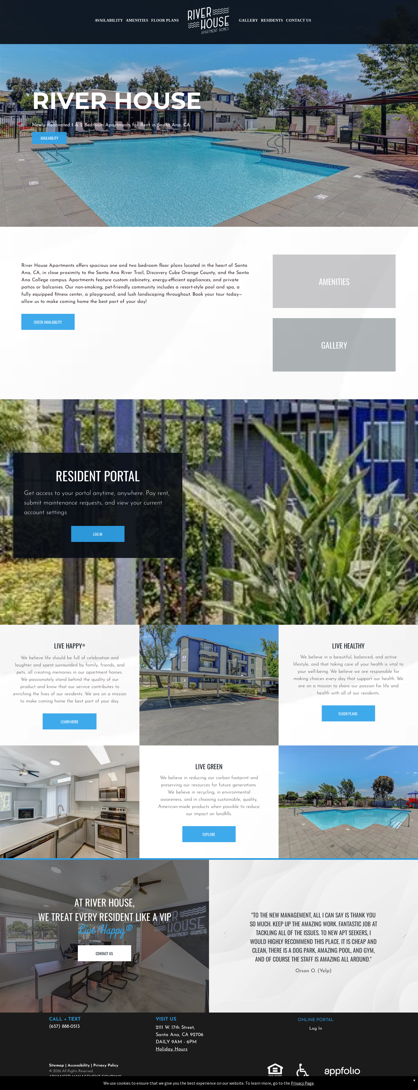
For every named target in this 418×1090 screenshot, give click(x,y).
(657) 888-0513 (64, 1026)
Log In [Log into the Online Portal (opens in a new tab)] (315, 1028)
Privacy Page (302, 1083)
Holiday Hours (171, 1049)
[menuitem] (109, 20)
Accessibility (79, 1066)
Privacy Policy (105, 1066)
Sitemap (56, 1066)
